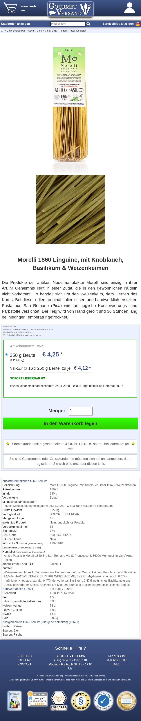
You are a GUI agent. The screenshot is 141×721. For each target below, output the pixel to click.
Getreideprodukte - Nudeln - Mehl (24, 30)
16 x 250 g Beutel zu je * (50, 368)
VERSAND (24, 656)
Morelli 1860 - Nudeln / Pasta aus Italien (65, 30)
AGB (116, 664)
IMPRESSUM (116, 656)
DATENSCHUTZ (116, 660)
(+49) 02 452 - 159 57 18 (70, 660)
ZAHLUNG (24, 660)
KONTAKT (24, 664)
